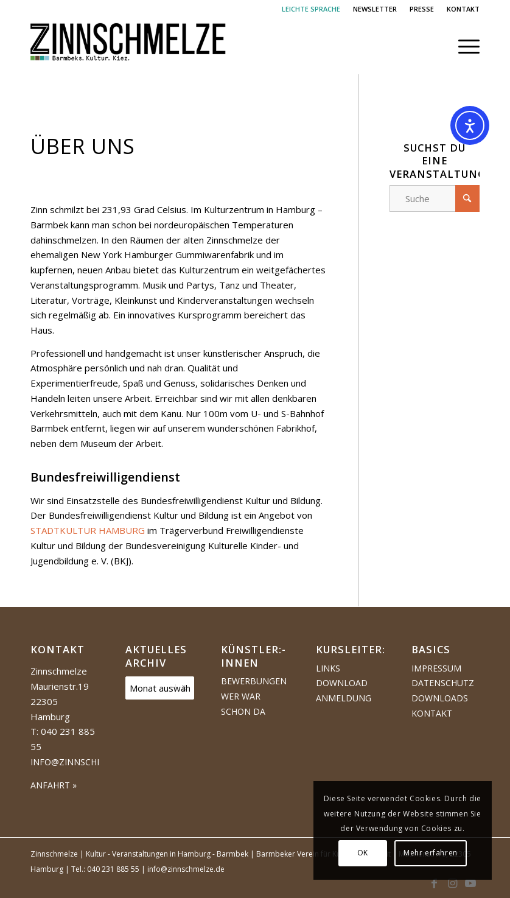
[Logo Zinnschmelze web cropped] (128, 46)
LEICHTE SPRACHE (311, 8)
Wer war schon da (243, 703)
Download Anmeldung (343, 690)
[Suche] (434, 198)
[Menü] (463, 46)
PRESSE (422, 8)
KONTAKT (463, 8)
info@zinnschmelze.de (84, 762)
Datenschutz (442, 683)
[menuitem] (311, 9)
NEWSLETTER (375, 8)
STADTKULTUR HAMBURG (87, 530)
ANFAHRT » (53, 785)
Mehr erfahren (430, 852)
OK (362, 852)
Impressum (436, 668)
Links (328, 668)
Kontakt (431, 713)
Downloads (439, 698)
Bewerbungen (254, 681)
